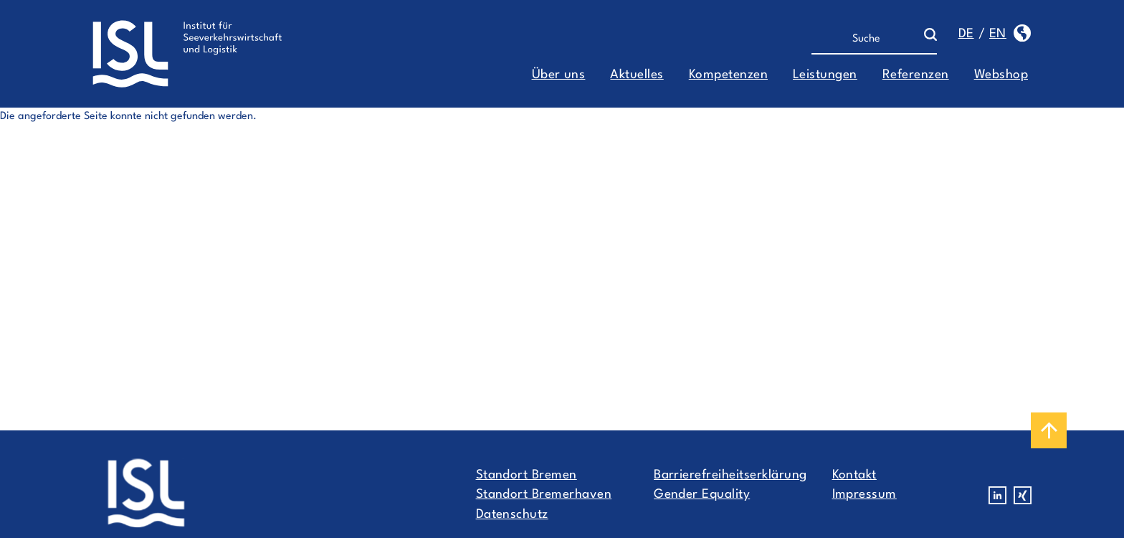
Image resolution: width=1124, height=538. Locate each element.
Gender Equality (702, 495)
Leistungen (825, 75)
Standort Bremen (526, 475)
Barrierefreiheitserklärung (730, 475)
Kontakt (854, 475)
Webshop (1001, 75)
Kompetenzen (728, 75)
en (997, 34)
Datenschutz (512, 515)
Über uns (559, 75)
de (966, 34)
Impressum (864, 495)
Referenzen (915, 75)
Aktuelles (636, 75)
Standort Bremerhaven (544, 495)
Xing (1023, 495)
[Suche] (867, 39)
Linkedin (997, 495)
